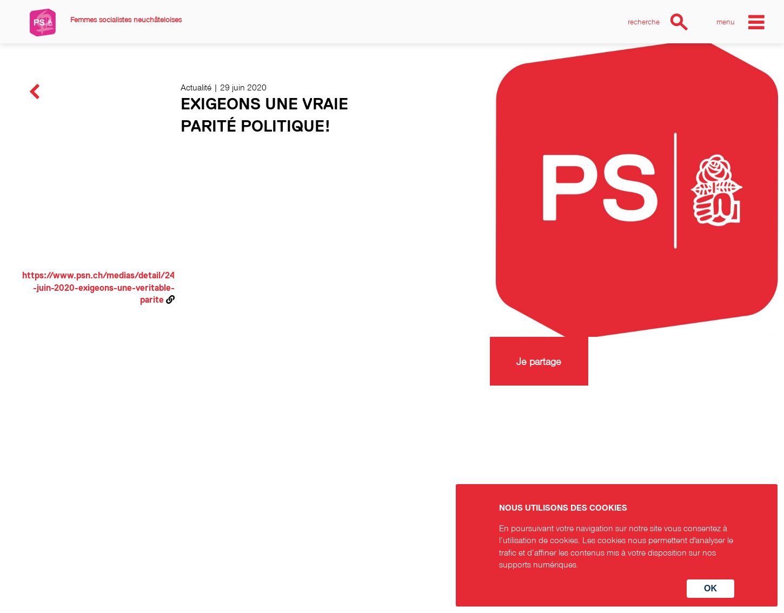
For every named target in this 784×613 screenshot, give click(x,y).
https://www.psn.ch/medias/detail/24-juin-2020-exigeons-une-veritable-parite (98, 288)
